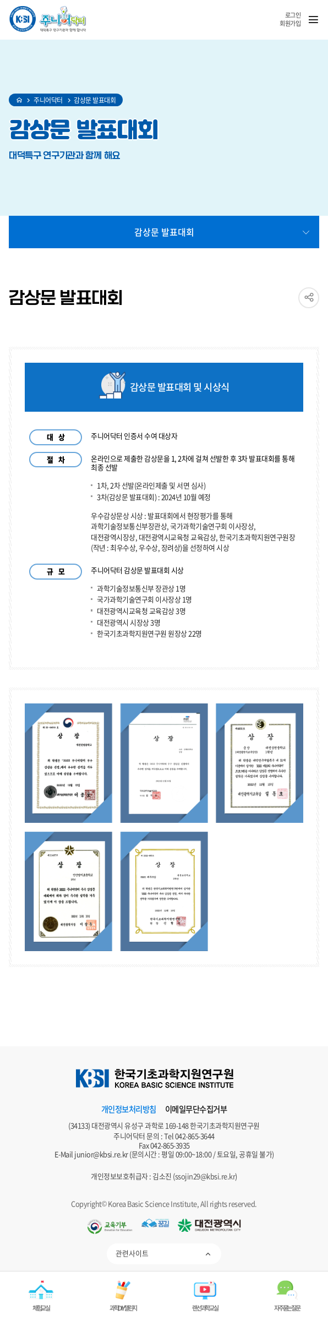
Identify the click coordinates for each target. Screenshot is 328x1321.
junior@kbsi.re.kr (101, 1154)
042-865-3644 (195, 1136)
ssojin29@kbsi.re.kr (205, 1176)
